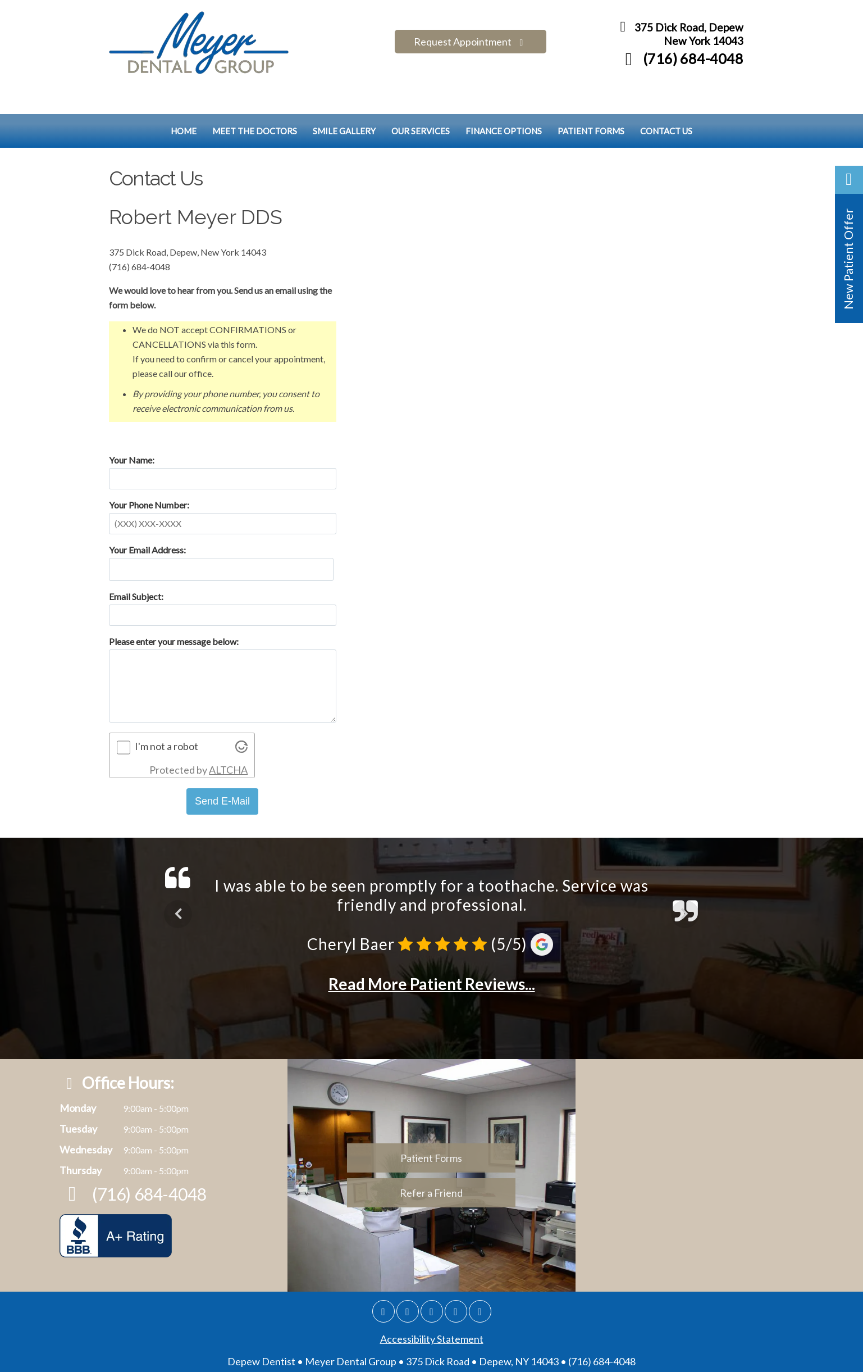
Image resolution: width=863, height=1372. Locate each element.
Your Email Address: (147, 523)
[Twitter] (432, 1285)
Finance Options (503, 104)
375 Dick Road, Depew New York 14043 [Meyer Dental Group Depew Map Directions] (678, 37)
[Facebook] (407, 1285)
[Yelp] (456, 1285)
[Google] (383, 1285)
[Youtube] (480, 1285)
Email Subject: (136, 570)
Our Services (420, 104)
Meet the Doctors (254, 104)
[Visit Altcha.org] (241, 722)
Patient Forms (591, 104)
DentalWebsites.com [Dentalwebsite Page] (339, 1357)
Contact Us (666, 104)
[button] (849, 244)
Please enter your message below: (174, 615)
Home (184, 104)
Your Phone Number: (149, 478)
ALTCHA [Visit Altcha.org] (228, 743)
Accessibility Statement (431, 1312)
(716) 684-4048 (680, 61)
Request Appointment (470, 35)
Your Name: (131, 433)
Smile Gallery (344, 104)
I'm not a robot (166, 720)
